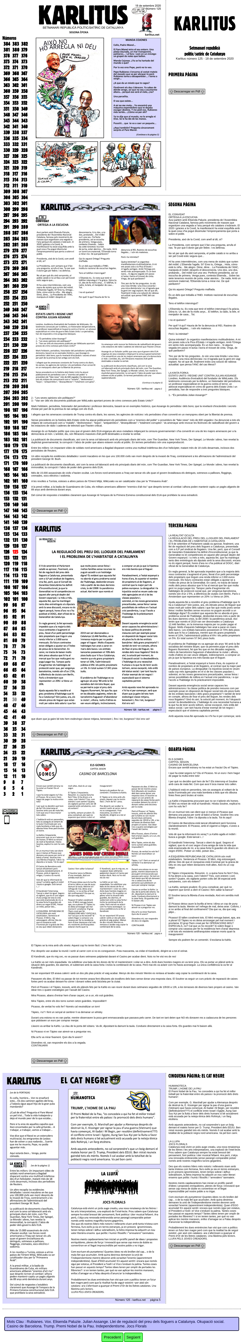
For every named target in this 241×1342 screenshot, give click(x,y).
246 (6, 316)
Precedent (112, 1337)
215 (15, 375)
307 (24, 192)
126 (6, 552)
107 (15, 587)
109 (24, 581)
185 (15, 434)
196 (24, 410)
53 (14, 694)
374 (15, 62)
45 (5, 711)
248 (15, 310)
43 (23, 711)
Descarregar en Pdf (187, 91)
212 (15, 381)
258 (6, 292)
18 (5, 765)
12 (5, 776)
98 (14, 605)
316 (24, 174)
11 (14, 776)
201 (6, 404)
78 (5, 646)
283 (24, 239)
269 (15, 268)
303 (6, 203)
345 (6, 121)
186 (6, 434)
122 (15, 558)
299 (15, 209)
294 (6, 221)
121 (24, 558)
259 (24, 286)
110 (15, 581)
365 (15, 79)
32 (14, 735)
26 (14, 747)
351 (6, 109)
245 (15, 316)
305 (15, 197)
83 (14, 635)
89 (14, 623)
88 (23, 623)
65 (14, 670)
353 (15, 103)
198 (6, 410)
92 (14, 617)
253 (24, 298)
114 (6, 575)
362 (15, 85)
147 (6, 511)
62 (14, 676)
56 (14, 688)
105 (6, 593)
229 (24, 345)
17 (14, 765)
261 (6, 286)
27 (5, 747)
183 (6, 440)
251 (15, 304)
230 (15, 345)
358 (24, 91)
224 (15, 357)
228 (6, 351)
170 (15, 463)
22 (23, 753)
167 (15, 469)
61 (23, 676)
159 (6, 487)
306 (6, 197)
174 (6, 457)
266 (15, 274)
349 (24, 109)
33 (5, 735)
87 (5, 629)
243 (6, 322)
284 (15, 239)
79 (23, 640)
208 (24, 386)
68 (14, 664)
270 (6, 268)
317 (15, 174)
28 (23, 741)
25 (23, 747)
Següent (133, 1337)
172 (24, 457)
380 (15, 50)
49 (23, 700)
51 (5, 700)
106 (24, 587)
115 (24, 570)
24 (5, 753)
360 (6, 91)
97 (23, 605)
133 (24, 534)
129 (6, 546)
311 (15, 186)
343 (24, 121)
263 (15, 280)
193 (24, 416)
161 (15, 481)
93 (5, 617)
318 (6, 174)
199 (24, 404)
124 (24, 552)
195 (6, 416)
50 (14, 700)
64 (23, 670)
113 (15, 575)
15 (5, 770)
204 (6, 398)
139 (24, 522)
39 (5, 723)
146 (15, 511)
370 (24, 68)
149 (15, 505)
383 (15, 44)
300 (6, 209)
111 (6, 581)
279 (6, 251)
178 (24, 446)
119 (15, 564)
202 (24, 398)
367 (24, 73)
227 (15, 351)
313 (24, 180)
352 (24, 103)
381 (6, 50)
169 (24, 463)
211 (24, 381)
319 (24, 168)
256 (24, 292)
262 (24, 280)
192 (6, 422)
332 (15, 144)
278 (15, 251)
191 (15, 422)
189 (6, 428)
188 (15, 428)
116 (15, 570)
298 (24, 209)
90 (5, 623)
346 (24, 115)
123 (6, 558)
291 (6, 227)
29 (14, 741)
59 (14, 682)
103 (24, 593)
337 (24, 133)
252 (6, 304)
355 (24, 97)
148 (24, 505)
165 (6, 475)
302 (15, 203)
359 (15, 91)
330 (6, 150)
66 (5, 670)
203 (15, 398)
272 (15, 262)
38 (14, 723)
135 (6, 534)
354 (6, 103)
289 (24, 227)
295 (24, 215)
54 (5, 694)
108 (6, 587)
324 (6, 162)
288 (6, 233)
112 (24, 575)
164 (15, 475)
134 (15, 534)
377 (15, 56)
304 (24, 197)
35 (14, 729)
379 (24, 50)
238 (24, 327)
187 (24, 428)
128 (15, 546)
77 (14, 646)
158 (15, 487)
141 (6, 522)
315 (6, 180)
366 (6, 79)
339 (6, 133)
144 (6, 516)
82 (23, 635)
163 (24, 475)
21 (5, 759)
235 (24, 333)
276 (6, 257)
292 (24, 221)
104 (15, 593)
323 (15, 162)
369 (6, 73)
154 (24, 493)
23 (14, 753)
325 (24, 156)
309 (6, 192)
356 (15, 97)
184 (24, 434)
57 (5, 688)
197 (15, 410)
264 (6, 280)
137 (15, 528)
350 (15, 109)
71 (14, 658)
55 (23, 688)
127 (24, 546)
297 (6, 215)
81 (5, 640)
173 (15, 457)
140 (15, 522)
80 (14, 640)
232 (24, 339)
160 (24, 481)
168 (6, 469)
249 (6, 310)
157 (24, 487)
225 (6, 357)
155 (15, 493)
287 (15, 233)
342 (6, 127)
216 (6, 375)
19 (23, 759)
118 (24, 564)
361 (24, 85)
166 (24, 469)
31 (23, 735)
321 (6, 168)
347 (15, 115)
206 (15, 392)
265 (24, 274)
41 (14, 717)
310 (24, 186)
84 (5, 635)
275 (15, 257)
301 (24, 203)
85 (23, 629)
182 (15, 440)
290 (15, 227)
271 (24, 262)
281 (15, 245)
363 (6, 85)
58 (23, 682)
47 (14, 705)
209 (15, 386)
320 (15, 168)
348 (6, 115)
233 (15, 339)
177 (6, 451)
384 (6, 44)
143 (15, 516)
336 (6, 138)
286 (24, 233)
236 (15, 333)
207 (6, 392)
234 (6, 339)
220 (24, 363)
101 (15, 599)
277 (24, 251)
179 (15, 446)
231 (6, 345)
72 (5, 658)
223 (24, 357)
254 (15, 298)
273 (6, 262)
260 (15, 286)
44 (14, 711)
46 (23, 705)
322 (24, 162)
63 (5, 676)
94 (23, 611)
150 (6, 505)
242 (15, 322)
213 (6, 381)
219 (6, 369)
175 (24, 451)
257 (15, 292)
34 (23, 729)
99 (5, 605)
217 (24, 369)
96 (5, 611)
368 (15, 73)
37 (23, 723)
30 (5, 741)
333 (6, 144)
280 (24, 245)
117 (6, 570)
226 (24, 351)
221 (15, 363)
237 (6, 333)
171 (6, 463)
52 (23, 694)
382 (24, 44)
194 (15, 416)
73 (23, 652)
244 (24, 316)
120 (6, 564)
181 (24, 440)
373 (24, 62)
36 (5, 729)
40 (23, 717)
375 (6, 62)
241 (24, 322)
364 (24, 79)
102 (6, 599)
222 (6, 363)
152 (15, 499)
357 (6, 97)
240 (6, 327)
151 (24, 499)
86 (14, 629)
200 (15, 404)
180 (6, 446)
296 (15, 215)
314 (15, 180)
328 (24, 150)
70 (23, 658)
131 (15, 540)
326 (15, 156)
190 (24, 422)
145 (24, 511)
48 (5, 705)
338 (15, 133)
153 (6, 499)
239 (15, 327)
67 (23, 664)
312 (6, 186)
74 (14, 652)
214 (24, 375)
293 (15, 221)
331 (24, 144)
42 (5, 717)
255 (6, 298)
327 (6, 156)
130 (24, 540)
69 (5, 664)
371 (15, 68)
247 (24, 310)
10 (23, 776)
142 (24, 516)
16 (23, 765)
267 (6, 274)
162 (6, 481)
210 (6, 386)
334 (24, 138)
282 (6, 245)
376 (24, 56)
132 (6, 540)
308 (15, 192)
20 (14, 759)
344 (15, 121)
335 (15, 138)
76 (23, 646)
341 (15, 127)
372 (6, 68)
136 (24, 528)
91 (23, 617)
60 (5, 682)
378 (6, 56)
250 (24, 304)
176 (15, 451)
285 (6, 239)
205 (24, 392)
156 (6, 493)
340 (24, 127)
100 (24, 599)
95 (14, 611)
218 (15, 369)
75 (5, 652)
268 (24, 268)
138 (6, 528)
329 (15, 150)
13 (23, 770)
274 (24, 257)
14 (14, 770)
